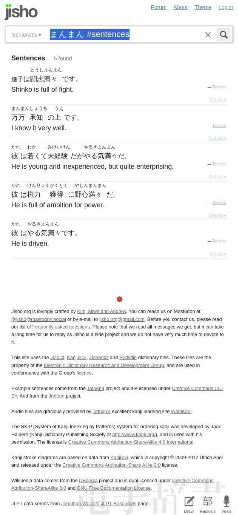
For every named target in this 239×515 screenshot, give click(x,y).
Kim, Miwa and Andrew (101, 311)
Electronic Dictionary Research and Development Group (104, 365)
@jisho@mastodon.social (38, 319)
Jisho (21, 12)
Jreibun (57, 396)
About (181, 7)
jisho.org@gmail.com (122, 319)
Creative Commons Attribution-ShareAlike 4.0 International (130, 442)
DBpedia (88, 480)
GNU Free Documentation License (114, 488)
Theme (203, 7)
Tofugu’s (101, 411)
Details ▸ (218, 99)
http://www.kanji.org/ (134, 434)
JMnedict (98, 357)
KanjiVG (119, 457)
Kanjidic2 (76, 357)
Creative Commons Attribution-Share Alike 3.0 (111, 465)
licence (84, 373)
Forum (159, 7)
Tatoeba (219, 87)
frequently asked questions (60, 327)
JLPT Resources (118, 503)
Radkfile (128, 357)
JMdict (57, 357)
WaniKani (181, 411)
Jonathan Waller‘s (80, 503)
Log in (226, 7)
